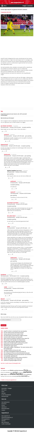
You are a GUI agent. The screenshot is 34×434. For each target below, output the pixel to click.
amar (12, 114)
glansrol (9, 114)
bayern (4, 370)
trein (6, 376)
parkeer (15, 372)
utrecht (8, 376)
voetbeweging (4, 115)
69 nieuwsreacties (10, 172)
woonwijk (24, 376)
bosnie (15, 114)
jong (2, 114)
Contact (3, 410)
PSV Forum (4, 390)
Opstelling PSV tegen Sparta (10, 345)
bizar (7, 370)
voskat (5, 287)
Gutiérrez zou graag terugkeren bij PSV (12, 360)
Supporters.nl (5, 413)
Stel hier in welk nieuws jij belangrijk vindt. (11, 363)
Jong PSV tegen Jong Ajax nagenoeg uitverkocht (14, 341)
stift (21, 114)
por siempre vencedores (6, 126)
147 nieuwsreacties (7, 288)
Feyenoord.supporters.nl (7, 417)
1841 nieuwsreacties (5, 276)
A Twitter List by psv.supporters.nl (8, 380)
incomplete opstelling (26, 127)
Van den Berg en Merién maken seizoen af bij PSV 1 (15, 357)
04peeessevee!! (4, 144)
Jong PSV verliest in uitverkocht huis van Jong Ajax (15, 331)
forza (26, 370)
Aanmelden (4, 388)
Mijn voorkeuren (5, 422)
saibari (5, 374)
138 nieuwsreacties (11, 217)
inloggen (24, 5)
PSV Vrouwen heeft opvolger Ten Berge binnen (14, 340)
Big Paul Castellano (11, 170)
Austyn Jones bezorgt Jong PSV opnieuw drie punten (16, 342)
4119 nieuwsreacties (5, 127)
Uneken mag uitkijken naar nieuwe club (13, 359)
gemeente (2, 372)
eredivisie (16, 370)
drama (11, 370)
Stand (3, 391)
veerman (10, 376)
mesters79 (6, 134)
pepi (2, 374)
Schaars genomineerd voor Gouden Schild (13, 334)
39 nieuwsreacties (4, 145)
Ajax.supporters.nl (6, 416)
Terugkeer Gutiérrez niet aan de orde (12, 350)
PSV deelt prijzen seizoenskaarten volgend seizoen (15, 335)
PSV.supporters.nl (5, 419)
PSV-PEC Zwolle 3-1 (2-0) (14, 276)
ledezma (5, 114)
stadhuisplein (3, 376)
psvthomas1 (13, 181)
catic (18, 114)
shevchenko (16, 374)
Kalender (4, 393)
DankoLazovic (7, 154)
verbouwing (14, 376)
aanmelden (30, 5)
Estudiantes (3, 274)
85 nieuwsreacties (7, 155)
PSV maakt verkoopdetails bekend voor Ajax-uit (15, 351)
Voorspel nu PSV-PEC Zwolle (15, 127)
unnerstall (24, 114)
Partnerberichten (5, 408)
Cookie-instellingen (6, 424)
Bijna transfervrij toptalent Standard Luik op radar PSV (16, 338)
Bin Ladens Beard (11, 216)
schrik (8, 374)
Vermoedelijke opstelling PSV (10, 356)
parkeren (27, 372)
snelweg (24, 374)
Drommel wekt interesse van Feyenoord (13, 337)
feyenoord (21, 370)
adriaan (2, 370)
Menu (5, 5)
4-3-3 (29, 228)
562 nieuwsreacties (11, 228)
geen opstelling (28, 136)
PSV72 (8, 226)
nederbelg (7, 372)
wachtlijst (19, 376)
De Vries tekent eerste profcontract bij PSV (14, 332)
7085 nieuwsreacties (5, 300)
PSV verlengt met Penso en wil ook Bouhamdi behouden (17, 353)
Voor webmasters (6, 402)
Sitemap (3, 420)
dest (8, 370)
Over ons (4, 399)
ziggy (28, 376)
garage (29, 370)
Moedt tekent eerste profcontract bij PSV (13, 344)
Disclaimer (4, 403)
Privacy (3, 405)
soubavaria (28, 374)
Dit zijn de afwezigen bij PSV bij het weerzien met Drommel (17, 354)
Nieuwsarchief (5, 396)
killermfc (3, 299)
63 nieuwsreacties (14, 182)
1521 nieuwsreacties (8, 136)
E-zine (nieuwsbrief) (6, 394)
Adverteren (4, 407)
